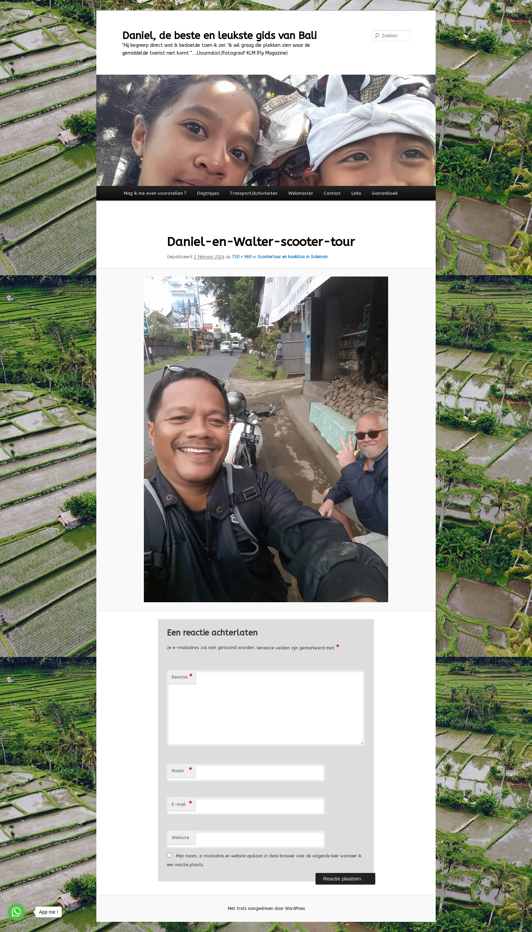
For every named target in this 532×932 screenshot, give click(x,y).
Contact (332, 193)
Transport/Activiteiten (254, 193)
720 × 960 (241, 256)
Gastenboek (385, 193)
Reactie (182, 677)
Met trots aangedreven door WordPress (266, 908)
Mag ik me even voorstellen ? (155, 193)
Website (180, 837)
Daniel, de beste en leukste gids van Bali (219, 36)
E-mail (182, 805)
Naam (182, 771)
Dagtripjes (208, 193)
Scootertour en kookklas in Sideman (293, 256)
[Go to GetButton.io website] (16, 925)
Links (356, 193)
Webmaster (300, 193)
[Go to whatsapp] (16, 912)
